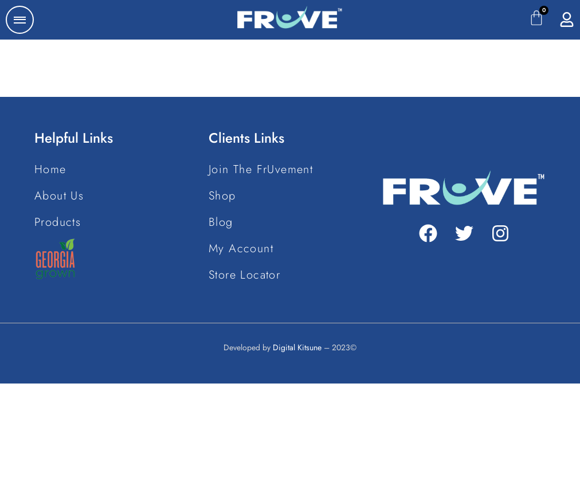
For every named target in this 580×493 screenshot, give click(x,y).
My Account (241, 248)
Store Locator (244, 275)
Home (50, 169)
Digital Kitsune (297, 347)
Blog (221, 222)
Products (57, 222)
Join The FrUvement (261, 169)
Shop (222, 195)
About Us (59, 195)
